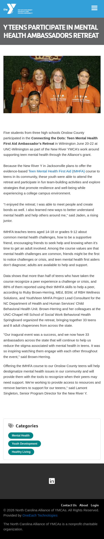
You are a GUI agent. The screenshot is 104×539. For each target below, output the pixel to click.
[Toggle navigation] (94, 8)
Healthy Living (21, 451)
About (83, 505)
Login (95, 505)
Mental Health (21, 435)
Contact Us (69, 505)
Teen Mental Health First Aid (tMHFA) (56, 171)
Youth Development (24, 443)
